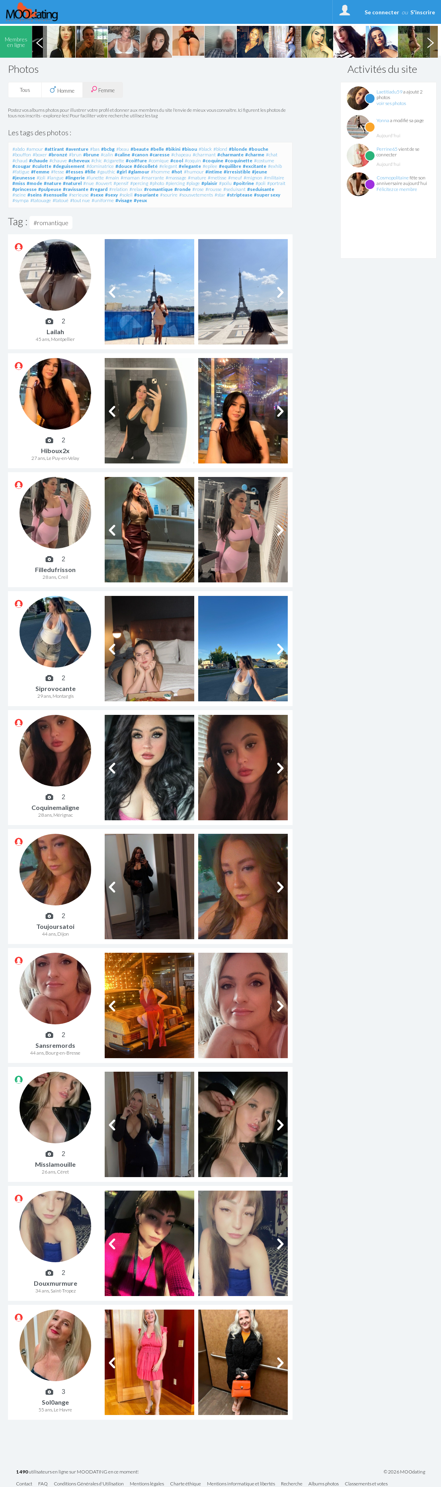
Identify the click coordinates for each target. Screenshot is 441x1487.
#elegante (190, 166)
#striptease (239, 195)
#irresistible (237, 172)
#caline (122, 155)
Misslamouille (55, 1164)
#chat (271, 155)
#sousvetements (196, 195)
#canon (140, 155)
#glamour (138, 172)
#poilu (225, 183)
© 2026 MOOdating (404, 1471)
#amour (34, 149)
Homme (62, 90)
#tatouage (40, 200)
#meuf (235, 178)
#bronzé (58, 155)
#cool (176, 160)
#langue (55, 178)
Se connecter (382, 12)
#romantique (158, 189)
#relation (118, 189)
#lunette (95, 178)
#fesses (74, 172)
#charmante (230, 155)
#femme (40, 172)
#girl (122, 172)
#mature (197, 178)
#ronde (182, 189)
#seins (34, 195)
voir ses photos (391, 103)
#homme (160, 172)
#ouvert (104, 183)
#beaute (140, 149)
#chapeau (181, 155)
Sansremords (55, 1045)
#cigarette (113, 160)
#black (205, 149)
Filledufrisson (55, 569)
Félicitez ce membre (397, 189)
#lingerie (75, 178)
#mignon (253, 178)
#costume (264, 160)
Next (430, 42)
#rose (198, 189)
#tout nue (80, 200)
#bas (95, 149)
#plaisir (209, 183)
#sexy (111, 195)
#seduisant (234, 189)
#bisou (189, 149)
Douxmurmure (55, 1283)
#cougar (21, 166)
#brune (91, 155)
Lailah (55, 331)
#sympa (20, 200)
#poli (260, 183)
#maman (130, 178)
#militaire (274, 178)
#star (220, 195)
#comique (158, 160)
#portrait (276, 183)
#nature (52, 183)
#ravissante (75, 189)
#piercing (175, 183)
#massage (176, 178)
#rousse (213, 189)
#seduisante (260, 189)
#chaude (38, 160)
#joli (41, 178)
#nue (88, 183)
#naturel (72, 183)
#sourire (169, 195)
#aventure (77, 149)
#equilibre (230, 166)
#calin (107, 155)
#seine (19, 195)
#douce (123, 166)
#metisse (217, 178)
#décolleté (146, 166)
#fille (90, 172)
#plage (193, 183)
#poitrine (243, 183)
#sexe (96, 195)
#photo (157, 183)
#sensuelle (55, 195)
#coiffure (136, 160)
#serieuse (79, 195)
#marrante (152, 178)
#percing (139, 183)
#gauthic (106, 172)
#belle (157, 149)
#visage (123, 200)
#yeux (140, 200)
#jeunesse (23, 178)
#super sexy (267, 195)
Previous (39, 42)
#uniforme (103, 200)
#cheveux (79, 160)
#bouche (258, 149)
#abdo (18, 149)
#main (112, 178)
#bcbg (108, 149)
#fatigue (20, 172)
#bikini (173, 149)
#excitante (254, 166)
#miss (18, 183)
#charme (254, 155)
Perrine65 (387, 149)
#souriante (146, 195)
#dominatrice (100, 166)
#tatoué (60, 200)
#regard (98, 189)
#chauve (58, 160)
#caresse (160, 155)
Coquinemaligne (55, 807)
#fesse (57, 172)
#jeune (259, 172)
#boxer (40, 155)
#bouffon (21, 155)
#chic (96, 160)
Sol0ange (55, 1402)
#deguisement (69, 166)
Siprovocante (55, 688)
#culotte (41, 166)
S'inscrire (422, 12)
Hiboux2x (55, 450)
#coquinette (238, 160)
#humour (194, 172)
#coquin (193, 160)
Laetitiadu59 (389, 92)
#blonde (238, 149)
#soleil (126, 195)
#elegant (168, 166)
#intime (213, 172)
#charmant (204, 155)
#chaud (19, 160)
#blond (220, 149)
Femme (103, 89)
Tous (25, 90)
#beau (122, 149)
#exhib (275, 166)
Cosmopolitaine (393, 178)
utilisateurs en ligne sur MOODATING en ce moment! (77, 1472)
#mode (34, 183)
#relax (135, 189)
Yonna (383, 120)
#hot (177, 172)
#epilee (210, 166)
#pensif (121, 183)
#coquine (213, 160)
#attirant (54, 149)
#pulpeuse (49, 189)
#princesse (24, 189)
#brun (75, 155)
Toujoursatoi (55, 926)
